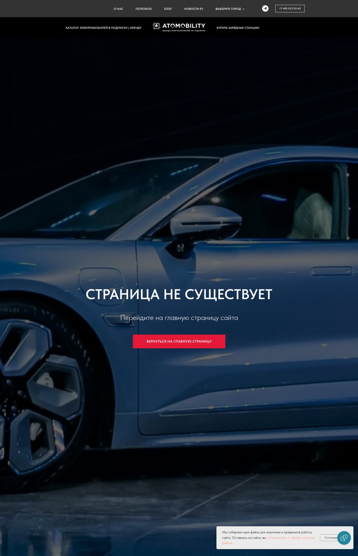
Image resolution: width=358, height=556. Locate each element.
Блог (168, 9)
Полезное (144, 9)
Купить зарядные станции (238, 28)
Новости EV (193, 9)
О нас (118, 9)
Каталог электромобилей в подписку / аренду (103, 28)
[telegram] (265, 8)
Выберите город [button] (229, 9)
